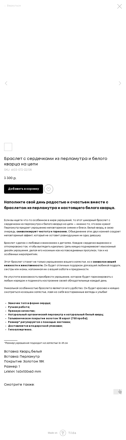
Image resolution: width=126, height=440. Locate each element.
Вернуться (14, 6)
